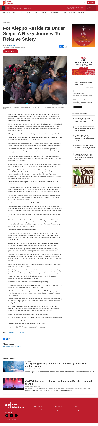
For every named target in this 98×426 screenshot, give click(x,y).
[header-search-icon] (84, 4)
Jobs (76, 406)
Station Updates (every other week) (83, 98)
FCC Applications (79, 413)
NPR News (6, 25)
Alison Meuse (13, 48)
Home (3, 16)
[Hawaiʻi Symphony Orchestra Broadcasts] (83, 38)
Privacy (56, 413)
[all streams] (91, 11)
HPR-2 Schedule (38, 413)
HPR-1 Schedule (38, 409)
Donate (92, 4)
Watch (36, 16)
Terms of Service (58, 409)
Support (76, 409)
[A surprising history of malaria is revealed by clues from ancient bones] (13, 369)
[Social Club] (83, 68)
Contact (56, 406)
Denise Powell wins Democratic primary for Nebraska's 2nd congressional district (85, 141)
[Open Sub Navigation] (11, 16)
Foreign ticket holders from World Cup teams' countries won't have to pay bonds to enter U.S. (84, 159)
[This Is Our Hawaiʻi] (83, 179)
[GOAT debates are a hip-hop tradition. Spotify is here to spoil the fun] (13, 387)
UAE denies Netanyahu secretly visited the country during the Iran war (84, 123)
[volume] (8, 11)
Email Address (77, 92)
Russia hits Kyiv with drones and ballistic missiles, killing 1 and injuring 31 (85, 131)
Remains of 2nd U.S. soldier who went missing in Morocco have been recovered (85, 150)
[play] (3, 11)
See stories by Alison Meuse (12, 349)
